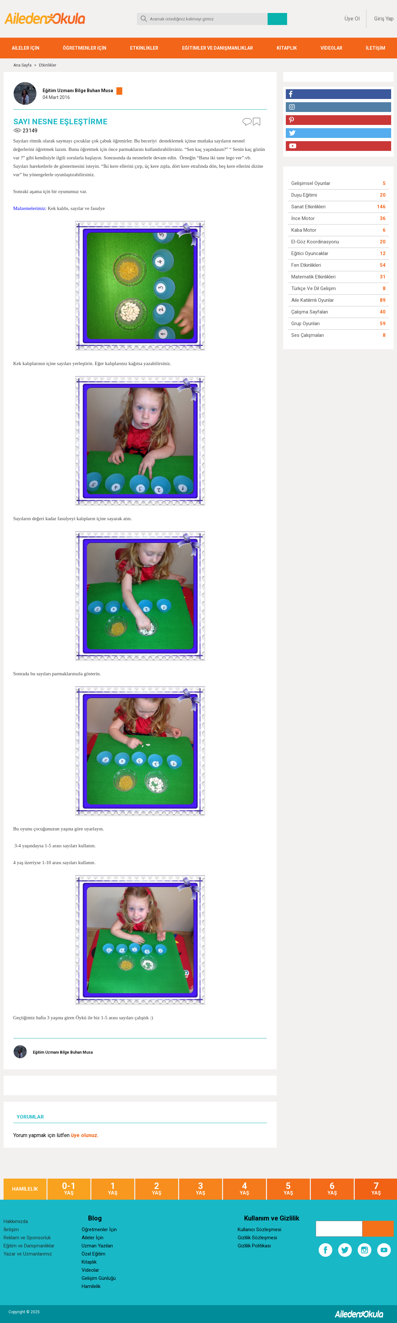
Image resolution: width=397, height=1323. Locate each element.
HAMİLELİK (25, 1189)
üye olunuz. (85, 1135)
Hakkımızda (16, 1221)
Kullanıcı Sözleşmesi (259, 1229)
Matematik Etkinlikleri (313, 277)
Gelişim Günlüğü (99, 1278)
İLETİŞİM (375, 48)
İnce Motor (303, 218)
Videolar (90, 1270)
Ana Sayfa (22, 65)
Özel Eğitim (93, 1254)
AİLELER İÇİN (25, 48)
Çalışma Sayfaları (309, 312)
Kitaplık (89, 1262)
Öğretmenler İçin (99, 1229)
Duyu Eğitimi (304, 195)
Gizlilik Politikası (254, 1246)
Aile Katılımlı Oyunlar (312, 300)
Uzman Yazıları (97, 1246)
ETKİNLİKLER (144, 48)
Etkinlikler (47, 65)
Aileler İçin (92, 1238)
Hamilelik (91, 1286)
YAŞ (69, 1189)
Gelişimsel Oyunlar (310, 183)
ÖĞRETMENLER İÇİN (84, 48)
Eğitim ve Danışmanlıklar (29, 1246)
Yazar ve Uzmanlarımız (28, 1254)
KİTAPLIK (287, 48)
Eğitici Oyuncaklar (309, 253)
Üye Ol (352, 19)
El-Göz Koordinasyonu (315, 242)
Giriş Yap (384, 19)
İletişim (11, 1229)
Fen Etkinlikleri (306, 265)
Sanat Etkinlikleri (308, 207)
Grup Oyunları (305, 323)
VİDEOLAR (331, 48)
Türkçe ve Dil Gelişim (313, 288)
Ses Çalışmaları (307, 335)
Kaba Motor (303, 230)
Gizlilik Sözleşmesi (257, 1238)
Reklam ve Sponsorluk (27, 1238)
